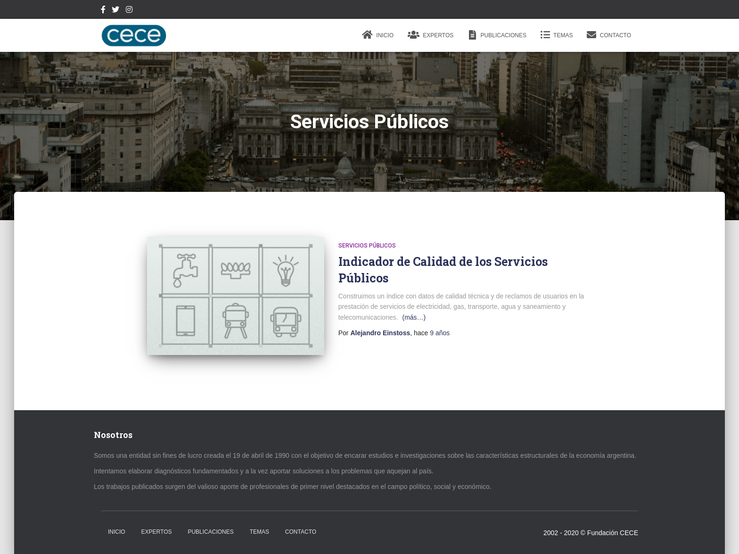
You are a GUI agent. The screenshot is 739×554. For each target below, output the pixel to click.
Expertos (430, 35)
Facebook (103, 11)
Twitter (115, 11)
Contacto (609, 35)
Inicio (378, 35)
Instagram (129, 11)
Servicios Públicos (367, 245)
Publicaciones (497, 35)
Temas (557, 35)
